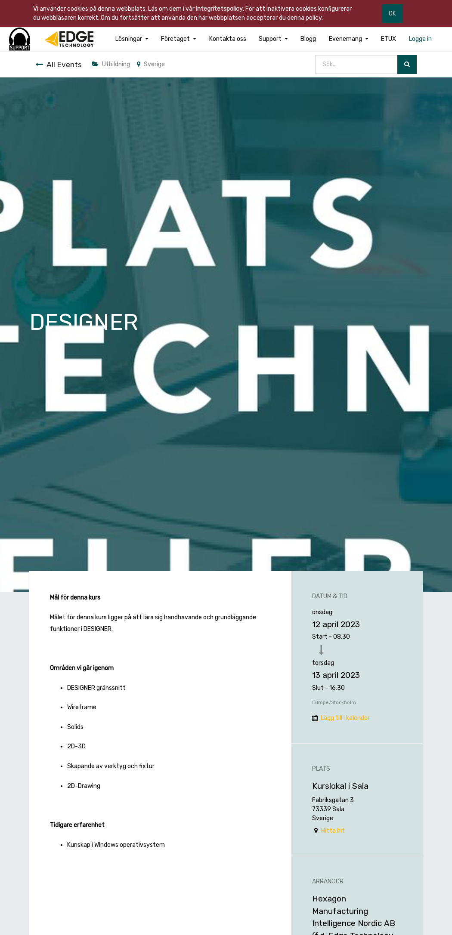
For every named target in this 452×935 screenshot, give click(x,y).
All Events (58, 64)
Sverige (151, 64)
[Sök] (407, 64)
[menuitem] (228, 39)
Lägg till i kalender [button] (345, 718)
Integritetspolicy (219, 8)
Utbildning (111, 64)
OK (392, 13)
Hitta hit (333, 830)
